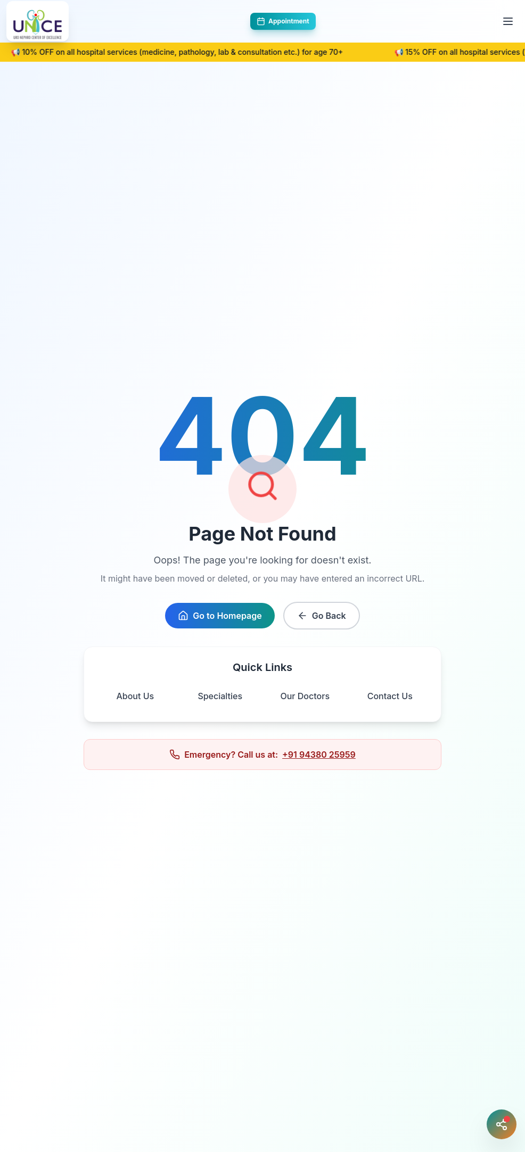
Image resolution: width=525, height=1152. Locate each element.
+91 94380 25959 (319, 754)
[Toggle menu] (508, 21)
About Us (135, 696)
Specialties (220, 696)
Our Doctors (305, 696)
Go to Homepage (219, 615)
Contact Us (390, 696)
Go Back (321, 615)
